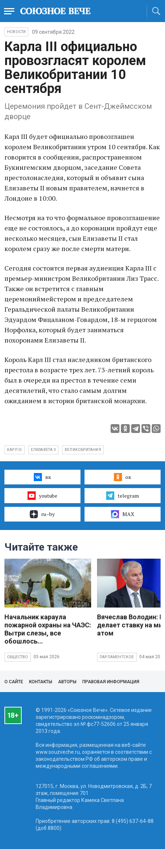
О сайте (13, 681)
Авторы (67, 681)
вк (42, 477)
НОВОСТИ (16, 32)
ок (122, 477)
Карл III (14, 450)
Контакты (40, 681)
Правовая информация (110, 681)
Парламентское (117, 657)
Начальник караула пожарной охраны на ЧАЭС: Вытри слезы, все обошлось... (47, 629)
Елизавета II (43, 450)
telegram (122, 495)
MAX (122, 514)
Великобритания (83, 450)
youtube (42, 495)
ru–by (42, 514)
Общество (17, 657)
